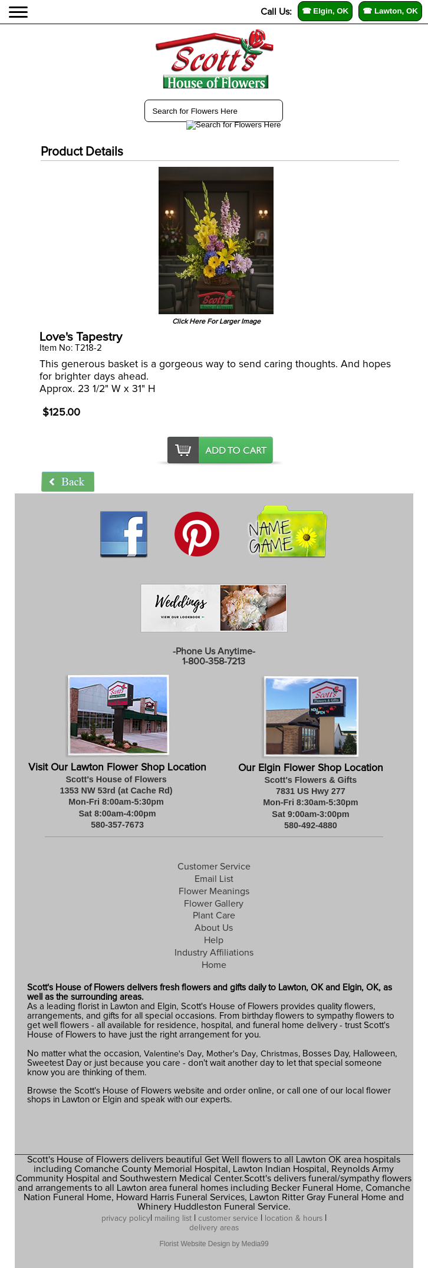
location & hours (293, 1218)
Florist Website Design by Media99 (213, 1244)
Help (213, 940)
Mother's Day (231, 1054)
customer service (228, 1218)
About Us (214, 928)
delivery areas (214, 1228)
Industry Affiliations (214, 952)
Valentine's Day (171, 1054)
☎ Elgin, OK (325, 10)
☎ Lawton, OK (390, 10)
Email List (214, 879)
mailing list (173, 1218)
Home (214, 965)
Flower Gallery (213, 903)
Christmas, (280, 1054)
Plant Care (214, 915)
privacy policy (125, 1218)
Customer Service (214, 866)
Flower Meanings (214, 891)
